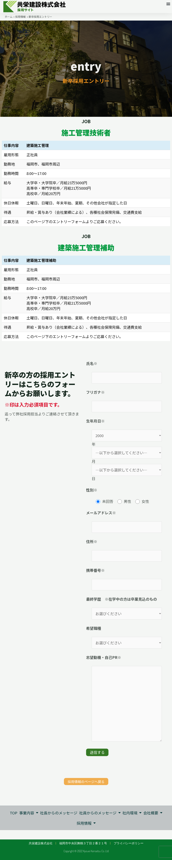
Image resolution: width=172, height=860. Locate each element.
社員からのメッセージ (100, 812)
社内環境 (132, 812)
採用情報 (86, 823)
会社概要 (153, 812)
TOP (13, 813)
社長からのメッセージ (58, 813)
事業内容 (28, 812)
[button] (168, 4)
